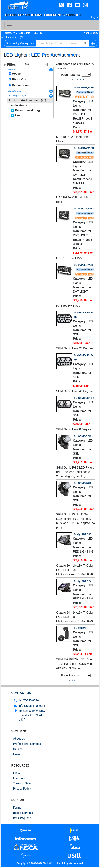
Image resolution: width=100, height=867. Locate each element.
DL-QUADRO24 (82, 581)
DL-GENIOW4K (82, 483)
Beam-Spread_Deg (27, 110)
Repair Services (23, 813)
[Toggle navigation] (9, 25)
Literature (19, 778)
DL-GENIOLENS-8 (84, 398)
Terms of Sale (22, 783)
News (16, 754)
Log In (94, 17)
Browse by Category (19, 43)
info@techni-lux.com (32, 705)
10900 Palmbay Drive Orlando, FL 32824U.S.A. (32, 715)
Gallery (17, 749)
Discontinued (21, 85)
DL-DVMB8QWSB (84, 87)
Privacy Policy (22, 788)
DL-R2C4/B (80, 628)
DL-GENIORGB (82, 436)
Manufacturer (15, 91)
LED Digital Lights (18, 95)
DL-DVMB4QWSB (84, 148)
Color (18, 115)
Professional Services (27, 743)
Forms (17, 807)
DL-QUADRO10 (82, 534)
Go (93, 43)
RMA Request (22, 818)
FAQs (16, 773)
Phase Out (19, 79)
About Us (19, 738)
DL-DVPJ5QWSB (83, 265)
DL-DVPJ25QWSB (84, 208)
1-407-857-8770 (29, 700)
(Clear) (23, 37)
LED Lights (24, 33)
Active (16, 73)
